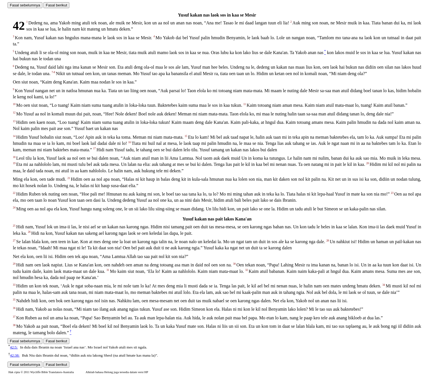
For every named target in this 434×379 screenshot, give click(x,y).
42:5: (14, 347)
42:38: (15, 355)
